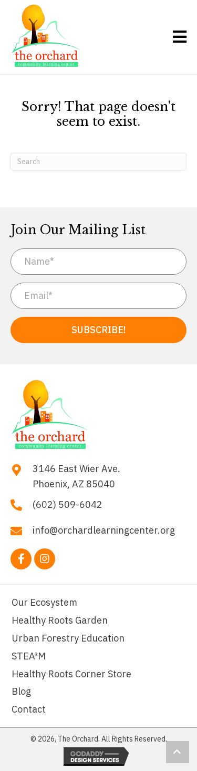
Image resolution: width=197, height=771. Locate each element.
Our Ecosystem (44, 602)
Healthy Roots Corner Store (71, 674)
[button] (98, 330)
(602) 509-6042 (67, 504)
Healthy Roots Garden (60, 620)
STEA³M (29, 656)
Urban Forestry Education (68, 638)
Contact (29, 709)
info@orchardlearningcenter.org (104, 530)
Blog (21, 691)
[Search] (98, 162)
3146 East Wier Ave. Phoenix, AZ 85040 (76, 476)
